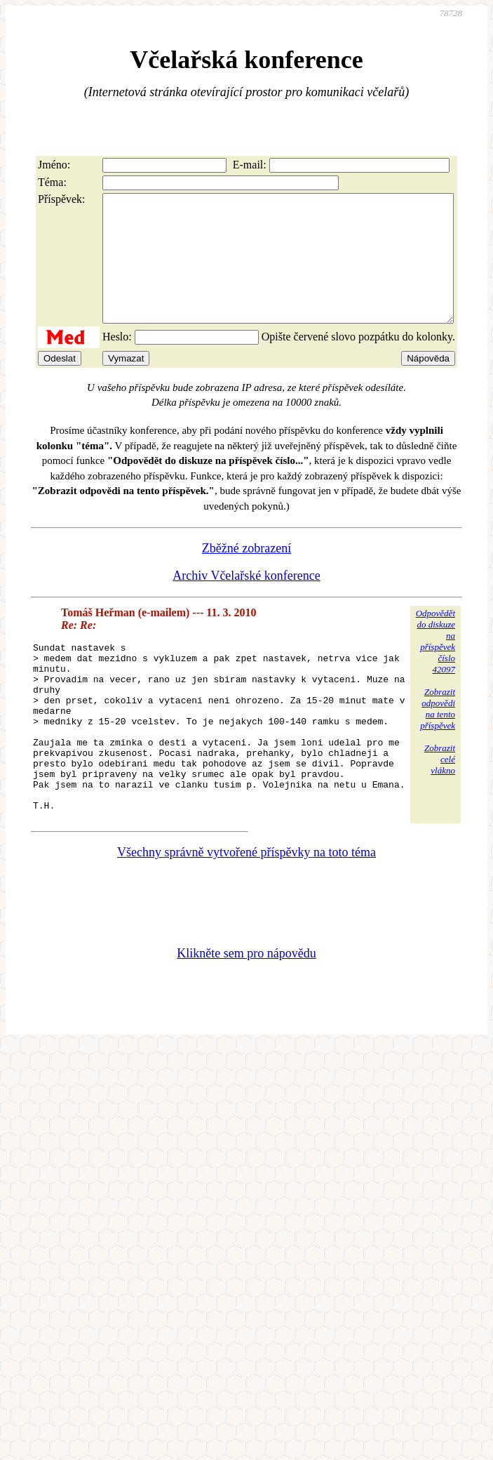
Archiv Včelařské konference (246, 601)
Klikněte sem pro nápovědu (246, 1012)
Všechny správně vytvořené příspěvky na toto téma (246, 911)
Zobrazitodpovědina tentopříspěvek (437, 734)
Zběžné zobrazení (246, 573)
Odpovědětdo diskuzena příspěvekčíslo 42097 (435, 666)
